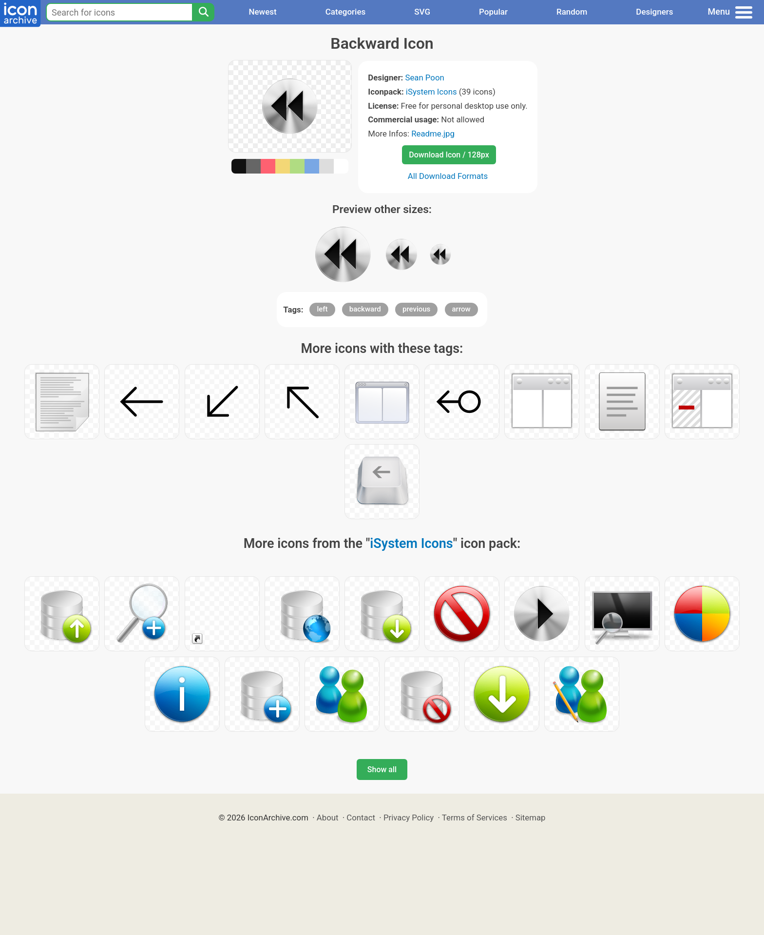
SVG (422, 12)
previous (416, 309)
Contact (360, 817)
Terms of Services (474, 817)
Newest (262, 12)
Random (571, 12)
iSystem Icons (431, 92)
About (328, 817)
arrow (461, 309)
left (322, 309)
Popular (493, 12)
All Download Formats (448, 176)
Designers (654, 12)
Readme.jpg (433, 133)
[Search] (203, 12)
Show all (382, 769)
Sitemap (531, 817)
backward (365, 309)
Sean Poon (424, 77)
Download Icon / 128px (449, 154)
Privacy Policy (408, 817)
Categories (345, 12)
